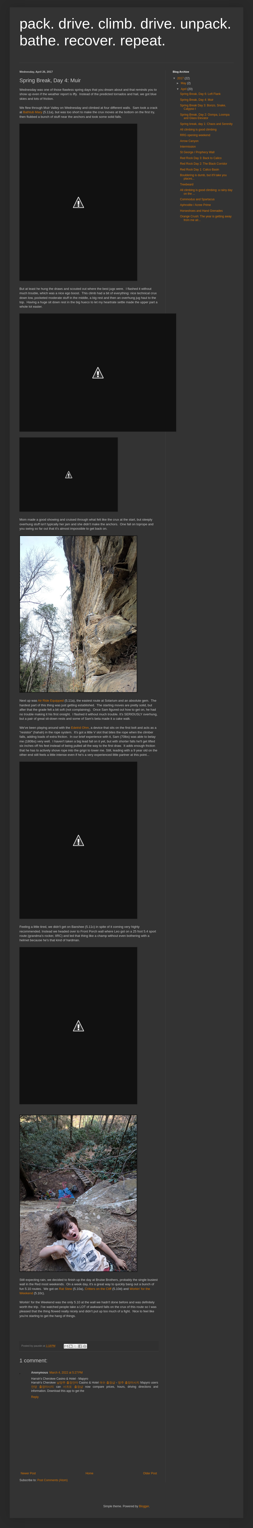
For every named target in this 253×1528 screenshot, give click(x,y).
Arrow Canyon (189, 141)
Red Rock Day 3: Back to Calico (201, 158)
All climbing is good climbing (198, 129)
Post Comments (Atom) (52, 1480)
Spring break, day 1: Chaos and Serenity (206, 124)
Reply (35, 1397)
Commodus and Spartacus (197, 199)
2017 (181, 78)
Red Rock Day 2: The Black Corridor (203, 163)
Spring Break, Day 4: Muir (196, 99)
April (184, 89)
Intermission (188, 146)
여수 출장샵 (107, 1382)
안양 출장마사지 (42, 1386)
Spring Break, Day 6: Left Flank (200, 94)
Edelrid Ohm (80, 727)
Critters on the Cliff (98, 1289)
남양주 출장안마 (67, 1382)
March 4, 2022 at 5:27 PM (65, 1372)
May (184, 83)
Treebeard (186, 184)
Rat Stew (65, 1289)
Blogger (144, 1506)
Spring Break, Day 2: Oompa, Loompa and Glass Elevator (204, 116)
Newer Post (28, 1473)
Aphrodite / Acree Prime (195, 205)
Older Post (150, 1473)
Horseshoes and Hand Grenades (201, 211)
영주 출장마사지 (128, 1382)
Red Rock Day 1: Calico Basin (199, 169)
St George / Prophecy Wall (197, 152)
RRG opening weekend (195, 135)
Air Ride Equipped (51, 700)
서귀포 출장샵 (73, 1386)
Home (89, 1473)
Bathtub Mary (32, 112)
